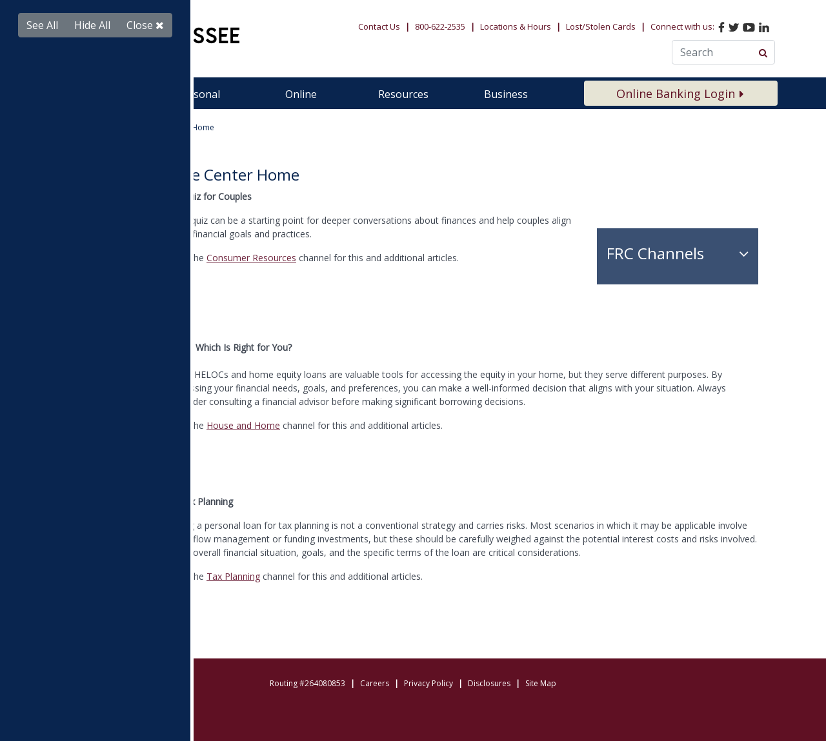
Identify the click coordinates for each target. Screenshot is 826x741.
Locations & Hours (515, 26)
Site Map (540, 683)
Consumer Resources (251, 258)
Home (76, 127)
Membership (96, 94)
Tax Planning (233, 576)
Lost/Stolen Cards (601, 26)
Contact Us (379, 26)
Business (506, 94)
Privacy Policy (428, 683)
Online (301, 94)
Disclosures (489, 683)
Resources (403, 94)
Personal (198, 94)
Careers (374, 683)
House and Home (243, 425)
